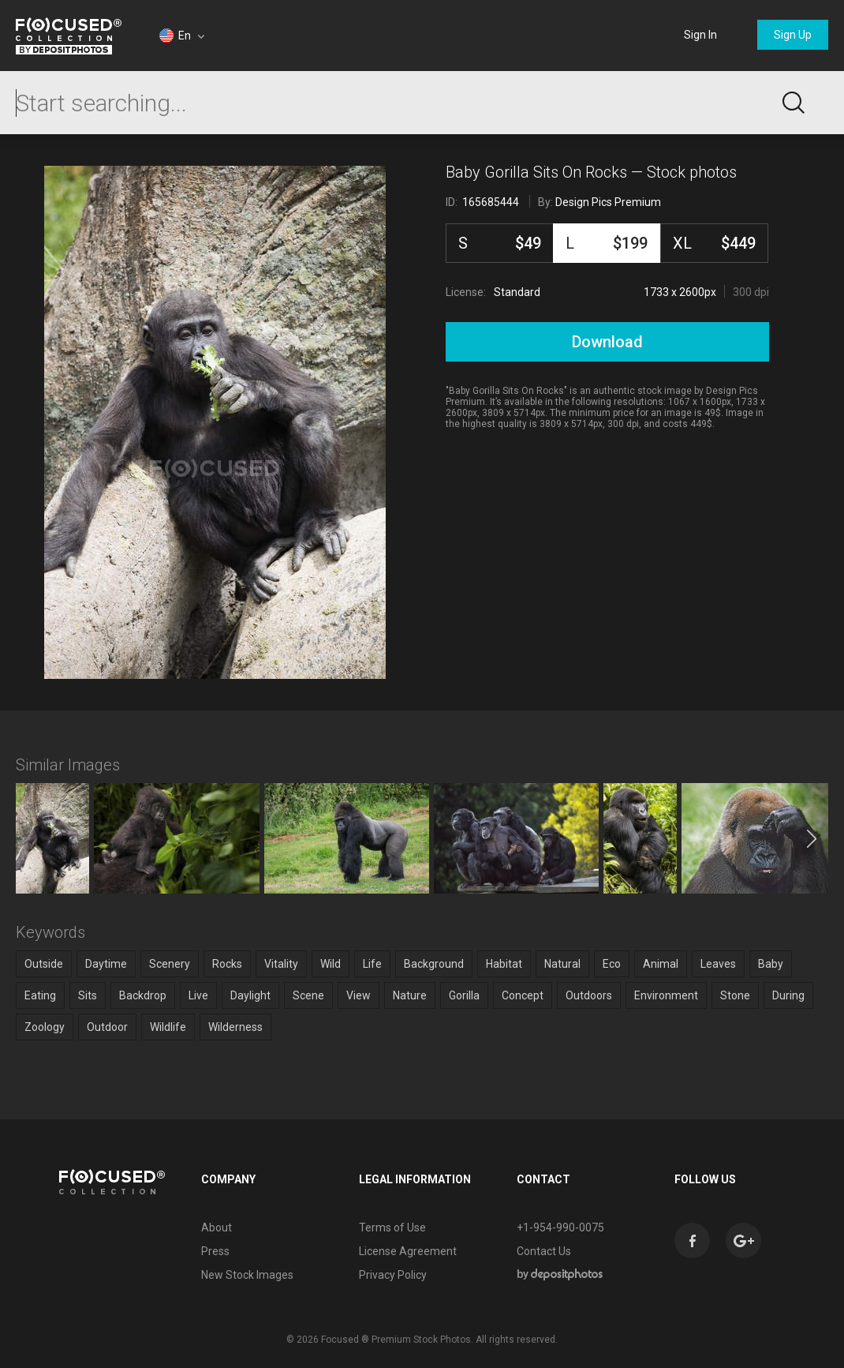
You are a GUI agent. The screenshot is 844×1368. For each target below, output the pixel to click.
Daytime (106, 964)
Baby (770, 964)
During (788, 995)
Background (434, 964)
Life (372, 964)
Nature (410, 995)
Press (215, 1251)
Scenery (169, 964)
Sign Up (793, 34)
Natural (562, 964)
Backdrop (142, 995)
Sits (87, 995)
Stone (735, 995)
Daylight (250, 995)
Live (198, 995)
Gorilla (464, 995)
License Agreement (408, 1251)
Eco (612, 964)
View (358, 995)
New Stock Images (247, 1275)
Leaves (718, 964)
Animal (660, 964)
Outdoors (589, 995)
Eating (40, 995)
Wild (330, 964)
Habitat (504, 964)
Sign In (700, 34)
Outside (43, 964)
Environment (666, 995)
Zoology (44, 1027)
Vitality (281, 964)
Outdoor (107, 1027)
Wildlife (168, 1027)
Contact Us (544, 1251)
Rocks (227, 964)
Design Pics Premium (608, 202)
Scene (308, 995)
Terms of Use (392, 1227)
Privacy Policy (393, 1275)
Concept (522, 995)
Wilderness (235, 1027)
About (216, 1227)
